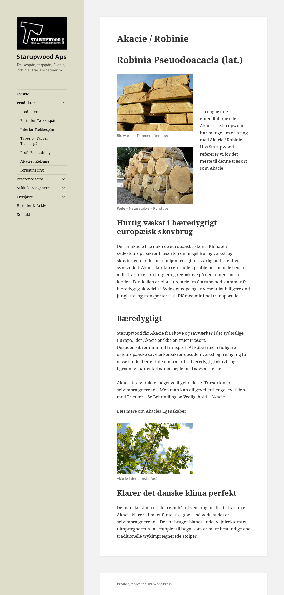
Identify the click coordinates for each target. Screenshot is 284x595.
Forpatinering (32, 170)
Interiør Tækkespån (37, 129)
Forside (23, 94)
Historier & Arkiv (31, 205)
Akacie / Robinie (34, 161)
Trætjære (25, 196)
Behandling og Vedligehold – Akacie (189, 397)
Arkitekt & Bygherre (34, 187)
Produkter (26, 102)
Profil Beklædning (35, 152)
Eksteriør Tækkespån (38, 120)
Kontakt (23, 214)
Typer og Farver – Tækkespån (35, 141)
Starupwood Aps (41, 56)
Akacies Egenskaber (166, 411)
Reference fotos (30, 179)
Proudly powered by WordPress (144, 584)
